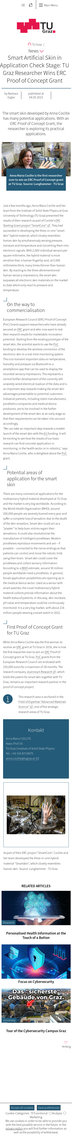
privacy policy (14, 1128)
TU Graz (35, 44)
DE (23, 5)
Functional (39, 1113)
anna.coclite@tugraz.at (20, 758)
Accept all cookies (22, 1108)
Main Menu (48, 5)
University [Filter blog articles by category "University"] (9, 1020)
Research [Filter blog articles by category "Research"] (8, 922)
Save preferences (48, 1108)
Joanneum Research (39, 672)
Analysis (55, 1113)
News (36, 51)
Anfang (65, 1044)
